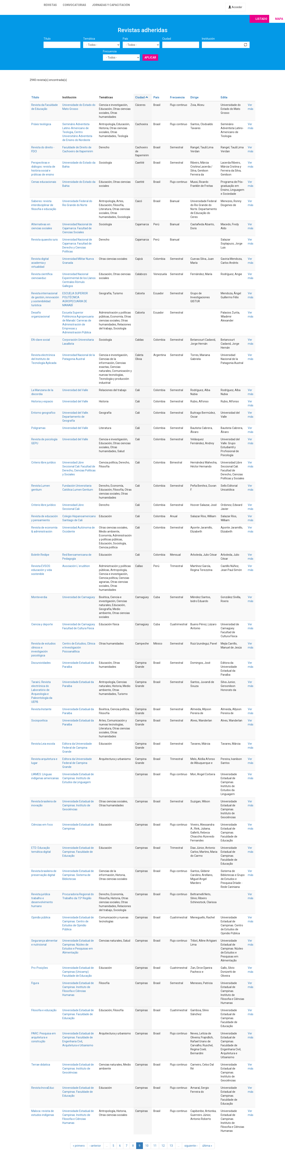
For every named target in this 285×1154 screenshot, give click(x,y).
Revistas (50, 5)
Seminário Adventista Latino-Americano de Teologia (75, 128)
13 (171, 1145)
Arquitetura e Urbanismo (77, 1045)
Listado (261, 18)
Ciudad (166, 38)
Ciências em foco (42, 824)
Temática (89, 38)
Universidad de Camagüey (78, 597)
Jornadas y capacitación (111, 5)
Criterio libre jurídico (43, 462)
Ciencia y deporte (42, 624)
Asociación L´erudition (76, 566)
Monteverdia (39, 597)
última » (207, 1145)
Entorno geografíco (43, 412)
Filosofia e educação (44, 1010)
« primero (79, 1145)
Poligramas (38, 428)
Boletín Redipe (40, 554)
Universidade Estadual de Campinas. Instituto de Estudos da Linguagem (78, 778)
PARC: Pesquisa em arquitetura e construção (43, 1037)
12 (163, 1145)
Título (47, 38)
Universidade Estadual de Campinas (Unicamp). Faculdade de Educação (78, 971)
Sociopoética (39, 720)
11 (155, 1145)
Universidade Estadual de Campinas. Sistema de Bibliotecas (78, 875)
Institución (208, 38)
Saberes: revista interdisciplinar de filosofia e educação (43, 205)
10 (146, 1145)
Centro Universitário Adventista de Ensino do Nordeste (77, 136)
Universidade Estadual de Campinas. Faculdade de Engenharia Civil (78, 1037)
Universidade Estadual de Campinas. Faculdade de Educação (78, 851)
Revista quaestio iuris (44, 239)
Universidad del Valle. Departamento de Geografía (75, 416)
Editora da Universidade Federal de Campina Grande (77, 747)
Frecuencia (110, 51)
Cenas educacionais (43, 181)
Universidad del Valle (75, 390)
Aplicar (150, 57)
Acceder (235, 7)
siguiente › (190, 1145)
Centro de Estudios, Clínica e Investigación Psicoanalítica (78, 647)
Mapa (279, 18)
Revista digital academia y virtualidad (40, 262)
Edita (224, 97)
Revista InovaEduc (42, 1087)
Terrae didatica (40, 1064)
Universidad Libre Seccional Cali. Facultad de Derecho (78, 466)
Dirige (194, 97)
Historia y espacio (42, 401)
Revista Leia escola (43, 743)
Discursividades (41, 662)
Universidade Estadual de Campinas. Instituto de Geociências (78, 805)
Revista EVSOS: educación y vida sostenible (41, 570)
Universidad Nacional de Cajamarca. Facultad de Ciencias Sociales (77, 228)
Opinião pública (40, 917)
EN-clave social (40, 339)
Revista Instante (41, 709)
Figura (35, 983)
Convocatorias (74, 5)
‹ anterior (95, 1145)
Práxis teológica (41, 124)
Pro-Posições (39, 967)
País (125, 38)
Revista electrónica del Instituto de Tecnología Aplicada (43, 359)
